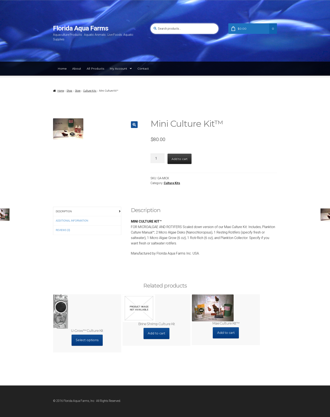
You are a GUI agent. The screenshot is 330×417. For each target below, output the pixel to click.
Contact (143, 68)
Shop (69, 90)
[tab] (87, 211)
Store (77, 90)
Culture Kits (89, 90)
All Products (95, 68)
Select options (87, 339)
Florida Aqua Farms (80, 28)
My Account (118, 68)
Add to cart (180, 159)
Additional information (72, 220)
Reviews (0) (63, 230)
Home (62, 68)
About (76, 68)
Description (64, 211)
